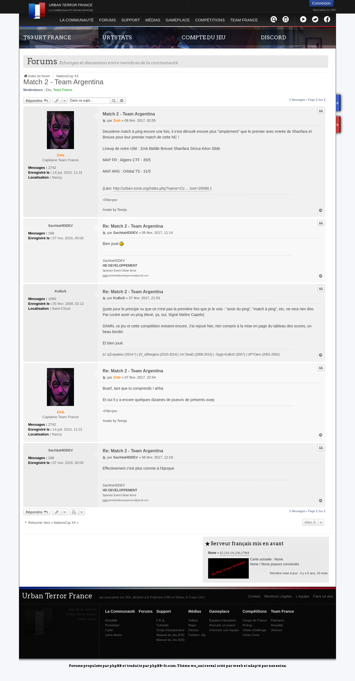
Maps (192, 625)
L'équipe (302, 596)
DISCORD (273, 37)
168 (51, 233)
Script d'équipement (170, 630)
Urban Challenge (254, 630)
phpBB (115, 665)
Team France (244, 20)
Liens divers (113, 635)
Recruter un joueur (222, 625)
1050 (52, 299)
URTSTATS (117, 37)
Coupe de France (255, 620)
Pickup (247, 625)
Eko (48, 90)
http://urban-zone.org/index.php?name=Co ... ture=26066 (161, 188)
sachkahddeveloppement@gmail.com (128, 275)
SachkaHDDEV (60, 226)
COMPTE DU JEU (204, 37)
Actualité (111, 620)
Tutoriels (162, 625)
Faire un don (323, 596)
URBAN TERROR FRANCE (71, 7)
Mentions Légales (278, 596)
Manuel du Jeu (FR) (170, 635)
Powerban (112, 625)
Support (130, 20)
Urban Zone (251, 635)
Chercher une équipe (224, 630)
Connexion (321, 3)
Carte (109, 630)
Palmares (277, 620)
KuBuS (60, 291)
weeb (238, 665)
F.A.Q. (160, 620)
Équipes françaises (222, 620)
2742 (52, 168)
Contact (254, 596)
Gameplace (178, 20)
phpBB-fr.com (163, 665)
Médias (153, 20)
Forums (107, 20)
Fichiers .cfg (196, 635)
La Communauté (77, 20)
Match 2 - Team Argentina (63, 81)
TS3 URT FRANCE (47, 37)
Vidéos (193, 620)
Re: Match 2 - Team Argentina (133, 226)
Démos (193, 630)
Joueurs (276, 630)
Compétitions (210, 20)
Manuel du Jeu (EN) (170, 639)
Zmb (60, 155)
